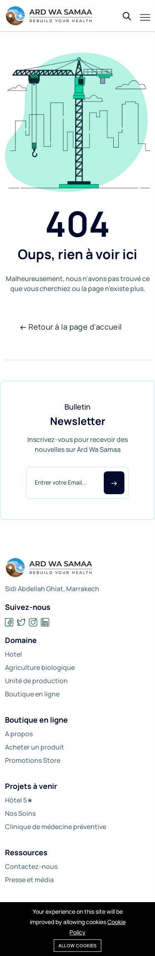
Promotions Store (32, 760)
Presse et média (29, 879)
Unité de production (36, 680)
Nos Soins (20, 813)
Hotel (13, 654)
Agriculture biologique (40, 667)
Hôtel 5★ (19, 800)
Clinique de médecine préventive (55, 826)
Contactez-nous (31, 866)
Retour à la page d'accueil (71, 327)
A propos (19, 733)
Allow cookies (77, 945)
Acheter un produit (34, 747)
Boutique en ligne (32, 694)
